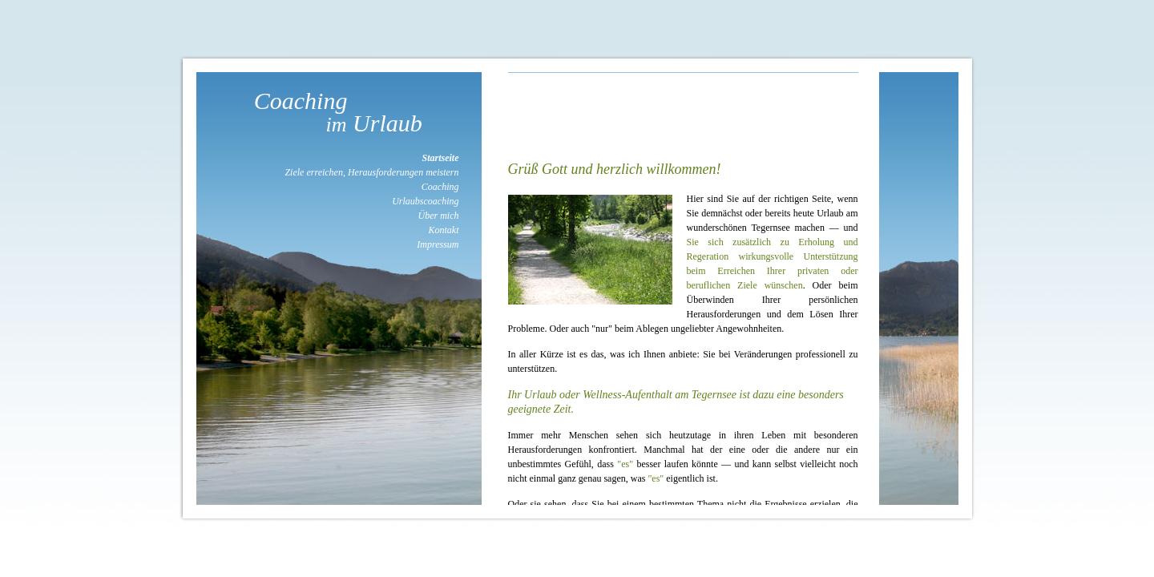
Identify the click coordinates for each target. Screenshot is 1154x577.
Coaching (440, 186)
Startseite (440, 157)
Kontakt (444, 230)
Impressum (437, 244)
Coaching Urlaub (339, 111)
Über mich (438, 215)
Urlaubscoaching (425, 201)
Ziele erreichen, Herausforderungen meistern (371, 172)
